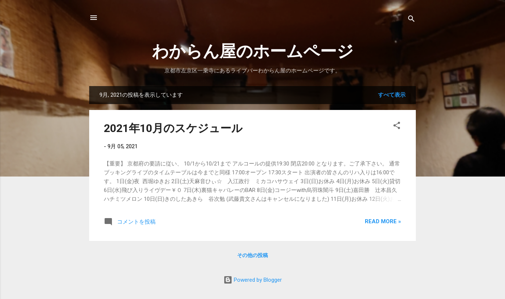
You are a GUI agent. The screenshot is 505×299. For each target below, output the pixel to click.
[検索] (411, 20)
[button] (396, 126)
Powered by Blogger (253, 280)
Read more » (383, 221)
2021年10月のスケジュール (173, 128)
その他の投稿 (252, 255)
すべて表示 (392, 95)
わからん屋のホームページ (252, 51)
